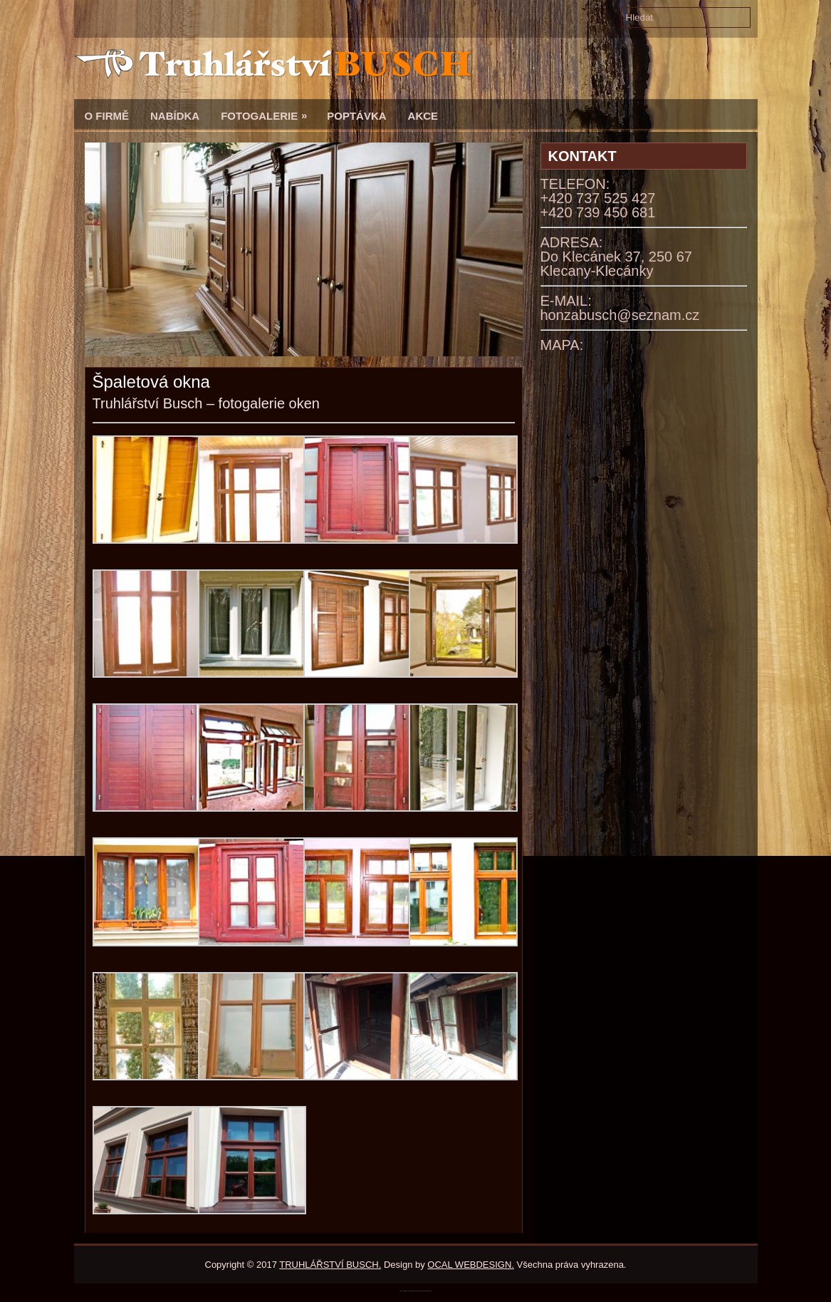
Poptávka (356, 116)
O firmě (107, 116)
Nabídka (174, 116)
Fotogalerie (268, 110)
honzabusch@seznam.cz (620, 315)
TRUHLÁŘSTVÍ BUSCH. (330, 1264)
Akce (423, 116)
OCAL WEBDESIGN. (470, 1264)
